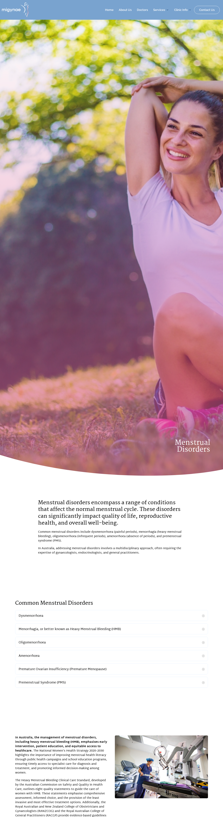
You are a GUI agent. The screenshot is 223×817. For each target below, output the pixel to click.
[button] (161, 10)
